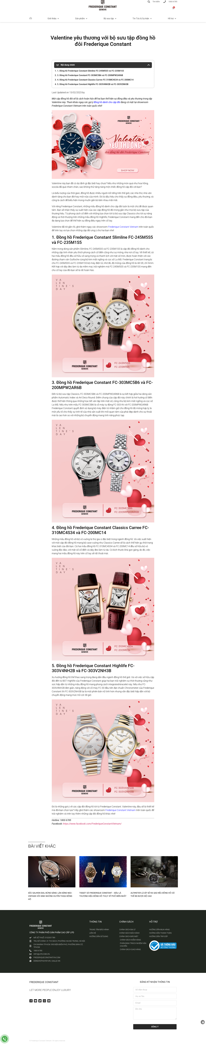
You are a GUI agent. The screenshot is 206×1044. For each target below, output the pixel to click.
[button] (53, 18)
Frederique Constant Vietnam (123, 226)
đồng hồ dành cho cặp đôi (107, 102)
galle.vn (56, 961)
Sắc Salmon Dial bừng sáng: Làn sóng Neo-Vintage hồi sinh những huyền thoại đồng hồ (50, 896)
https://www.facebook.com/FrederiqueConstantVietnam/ (92, 823)
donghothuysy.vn (42, 961)
